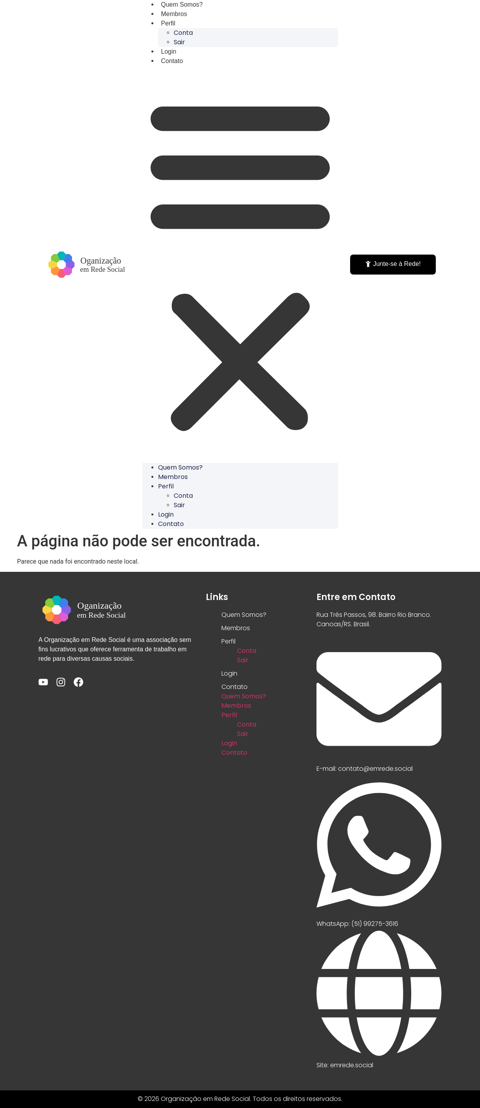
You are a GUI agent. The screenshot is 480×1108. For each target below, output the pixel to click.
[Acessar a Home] (87, 264)
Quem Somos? (180, 467)
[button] (240, 264)
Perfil (168, 23)
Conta (183, 32)
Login (166, 514)
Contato (172, 61)
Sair (179, 505)
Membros (173, 476)
